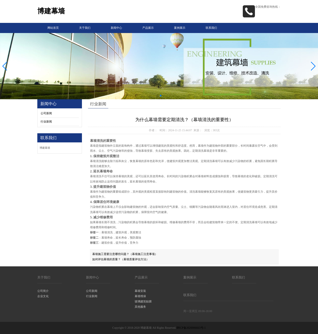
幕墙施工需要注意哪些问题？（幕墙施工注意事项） (125, 254)
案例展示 (179, 27)
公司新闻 (46, 113)
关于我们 (84, 27)
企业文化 (43, 296)
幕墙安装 (140, 290)
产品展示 (148, 27)
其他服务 (140, 306)
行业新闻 (46, 121)
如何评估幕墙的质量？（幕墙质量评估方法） (120, 259)
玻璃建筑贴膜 (143, 301)
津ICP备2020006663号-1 (191, 327)
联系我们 (211, 27)
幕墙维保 (140, 296)
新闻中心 (116, 27)
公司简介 (43, 290)
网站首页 (53, 27)
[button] (313, 66)
